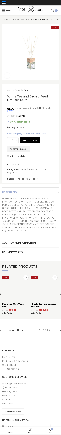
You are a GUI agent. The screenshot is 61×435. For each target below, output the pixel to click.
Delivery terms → (15, 127)
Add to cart (30, 140)
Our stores (7, 426)
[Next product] (57, 19)
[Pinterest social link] (27, 179)
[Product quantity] (13, 140)
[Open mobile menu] (7, 10)
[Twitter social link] (19, 179)
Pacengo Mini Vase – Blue (13, 281)
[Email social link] (23, 179)
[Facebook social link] (15, 179)
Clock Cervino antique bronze (44, 281)
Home (5, 19)
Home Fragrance (39, 19)
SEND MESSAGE (13, 411)
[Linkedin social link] (30, 179)
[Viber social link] (37, 179)
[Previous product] (51, 19)
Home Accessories (20, 19)
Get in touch (18, 149)
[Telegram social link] (34, 179)
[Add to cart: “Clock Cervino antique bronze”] (36, 289)
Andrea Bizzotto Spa (17, 90)
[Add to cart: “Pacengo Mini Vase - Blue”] (7, 289)
